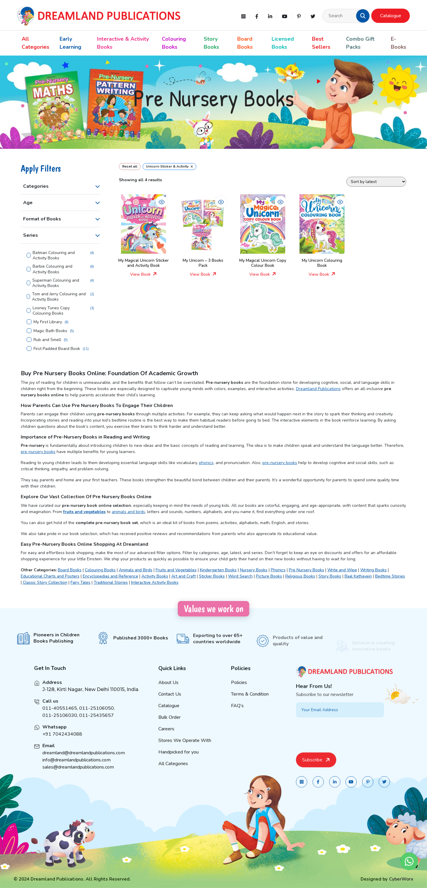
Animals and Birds (135, 570)
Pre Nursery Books (306, 570)
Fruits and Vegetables (176, 570)
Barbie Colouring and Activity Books (52, 269)
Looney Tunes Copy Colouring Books (51, 310)
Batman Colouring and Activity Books (54, 255)
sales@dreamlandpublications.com (78, 775)
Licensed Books (283, 43)
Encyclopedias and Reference (110, 576)
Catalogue (390, 15)
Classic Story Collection (45, 582)
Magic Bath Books (50, 331)
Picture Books (269, 576)
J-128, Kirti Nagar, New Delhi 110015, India (90, 698)
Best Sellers (321, 43)
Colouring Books (174, 43)
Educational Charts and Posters (50, 576)
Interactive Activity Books (155, 582)
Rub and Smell (47, 340)
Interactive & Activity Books (123, 43)
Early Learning (70, 43)
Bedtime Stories (390, 576)
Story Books (211, 43)
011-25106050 (96, 716)
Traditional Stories (111, 582)
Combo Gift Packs (360, 43)
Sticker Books (212, 576)
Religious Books (300, 576)
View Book (143, 274)
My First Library (48, 322)
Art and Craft (183, 576)
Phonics (278, 570)
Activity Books (154, 576)
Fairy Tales (80, 582)
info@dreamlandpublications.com (76, 768)
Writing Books (373, 570)
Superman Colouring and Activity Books (55, 283)
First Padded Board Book (57, 348)
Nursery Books (253, 570)
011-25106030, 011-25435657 (78, 723)
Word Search (240, 576)
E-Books (398, 43)
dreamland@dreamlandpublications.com (83, 761)
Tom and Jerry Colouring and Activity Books (59, 296)
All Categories (35, 43)
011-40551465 (59, 716)
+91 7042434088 (62, 742)
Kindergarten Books (218, 570)
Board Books (245, 43)
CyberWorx (401, 879)
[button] (363, 15)
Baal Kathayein (358, 576)
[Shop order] (376, 182)
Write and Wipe (342, 570)
